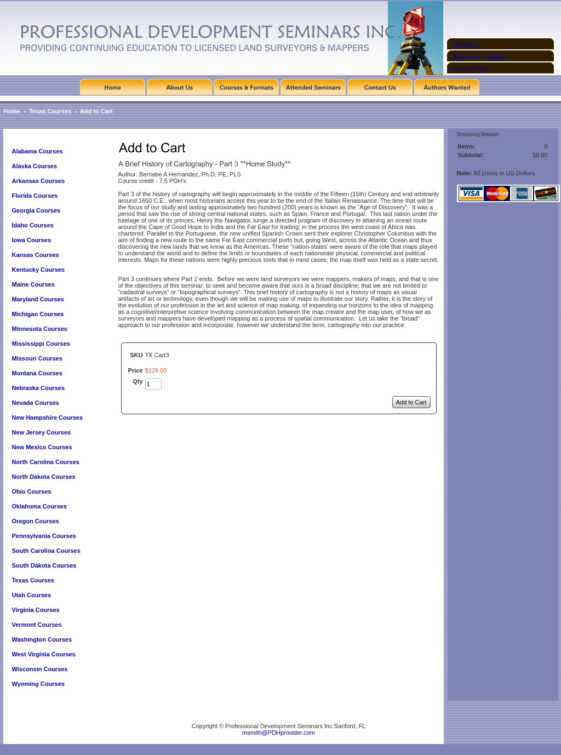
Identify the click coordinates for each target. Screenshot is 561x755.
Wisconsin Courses (40, 669)
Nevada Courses (35, 402)
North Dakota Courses (44, 476)
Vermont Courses (37, 624)
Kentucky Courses (38, 269)
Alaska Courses (35, 166)
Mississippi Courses (41, 343)
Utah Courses (31, 595)
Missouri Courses (37, 358)
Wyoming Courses (38, 683)
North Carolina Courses (45, 462)
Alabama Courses (37, 151)
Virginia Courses (36, 610)
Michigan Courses (38, 314)
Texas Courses (50, 111)
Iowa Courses (31, 240)
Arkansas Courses (38, 181)
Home (12, 111)
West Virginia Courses (44, 654)
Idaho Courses (33, 225)
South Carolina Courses (46, 550)
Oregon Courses (35, 521)
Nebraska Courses (38, 388)
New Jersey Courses (41, 432)
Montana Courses (37, 373)
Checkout (465, 44)
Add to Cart (96, 111)
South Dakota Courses (44, 565)
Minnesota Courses (39, 328)
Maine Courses (33, 284)
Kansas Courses (35, 254)
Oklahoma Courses (39, 506)
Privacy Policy (471, 68)
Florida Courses (35, 195)
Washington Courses (42, 639)
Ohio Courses (31, 491)
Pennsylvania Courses (44, 536)
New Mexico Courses (42, 447)
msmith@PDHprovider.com (278, 732)
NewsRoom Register (480, 56)
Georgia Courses (36, 210)
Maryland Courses (38, 299)
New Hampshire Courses (47, 417)
